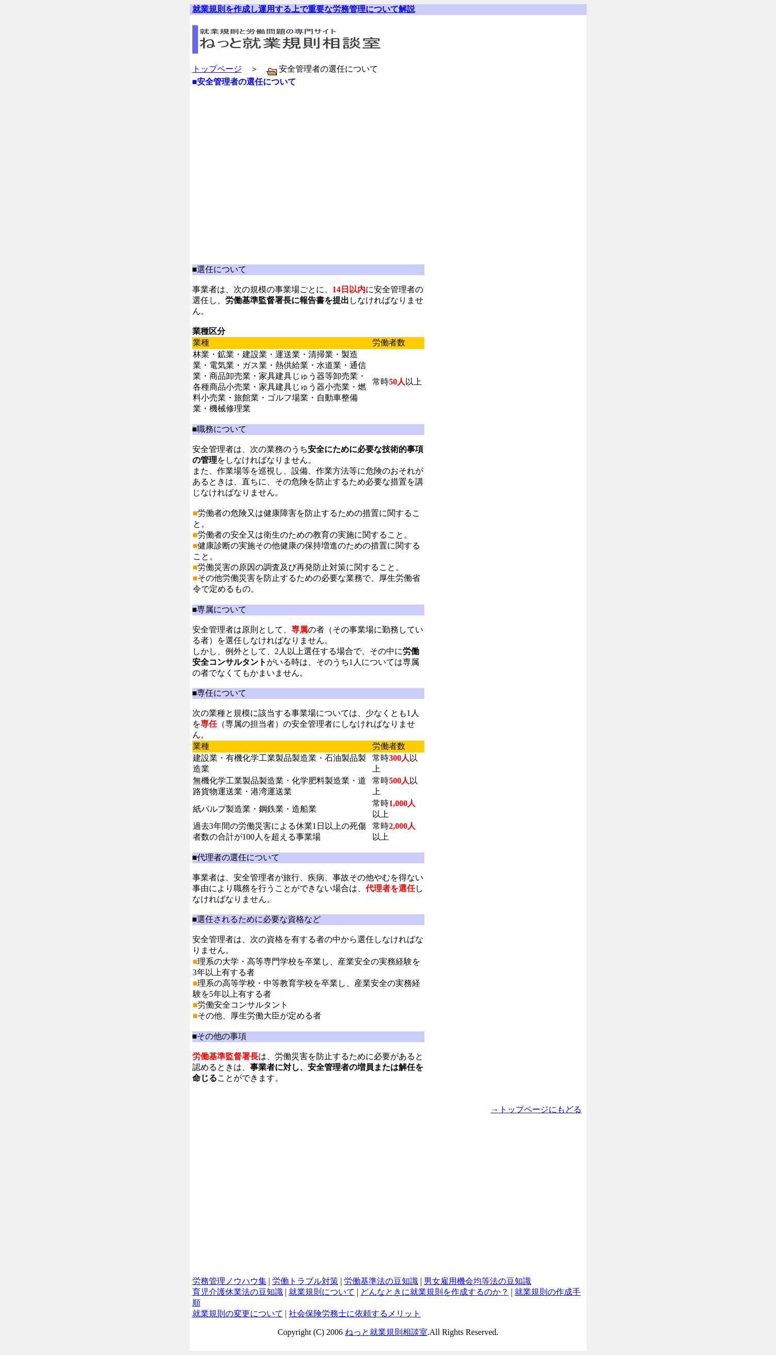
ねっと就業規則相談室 (386, 1332)
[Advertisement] (313, 99)
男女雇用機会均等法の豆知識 (477, 1281)
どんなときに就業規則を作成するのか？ (434, 1291)
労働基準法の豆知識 (381, 1281)
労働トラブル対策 (305, 1281)
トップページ (217, 68)
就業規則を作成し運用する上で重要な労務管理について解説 (303, 9)
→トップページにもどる (536, 1109)
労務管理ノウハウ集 (229, 1281)
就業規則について (322, 1291)
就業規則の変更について (237, 1313)
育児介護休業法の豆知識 (237, 1291)
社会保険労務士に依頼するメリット (355, 1313)
